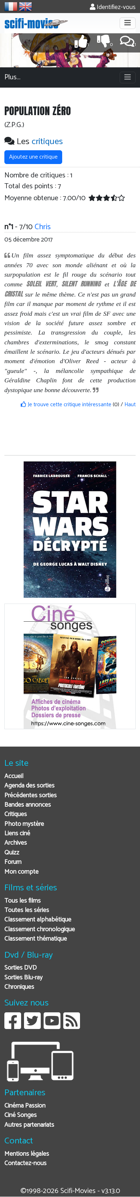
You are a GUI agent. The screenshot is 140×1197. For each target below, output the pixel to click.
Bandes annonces (27, 805)
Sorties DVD (20, 968)
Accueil (13, 776)
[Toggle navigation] (128, 23)
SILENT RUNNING (81, 284)
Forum (12, 862)
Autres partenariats (29, 1125)
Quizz (11, 853)
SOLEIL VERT (41, 284)
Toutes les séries (26, 910)
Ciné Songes (20, 1115)
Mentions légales (26, 1154)
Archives (15, 843)
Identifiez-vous (113, 7)
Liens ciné (17, 833)
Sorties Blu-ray (23, 978)
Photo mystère (24, 824)
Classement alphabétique (37, 920)
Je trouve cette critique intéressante (66, 404)
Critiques (15, 814)
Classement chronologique (39, 929)
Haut (130, 404)
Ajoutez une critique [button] (33, 157)
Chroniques (19, 987)
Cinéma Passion (24, 1106)
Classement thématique (35, 939)
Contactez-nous (25, 1163)
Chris (43, 227)
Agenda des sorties (29, 786)
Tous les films (22, 901)
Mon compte (21, 872)
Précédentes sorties (30, 795)
